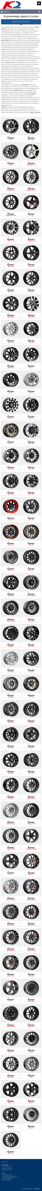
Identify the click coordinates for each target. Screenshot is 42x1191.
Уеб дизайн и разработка (30, 1188)
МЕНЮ (6, 11)
